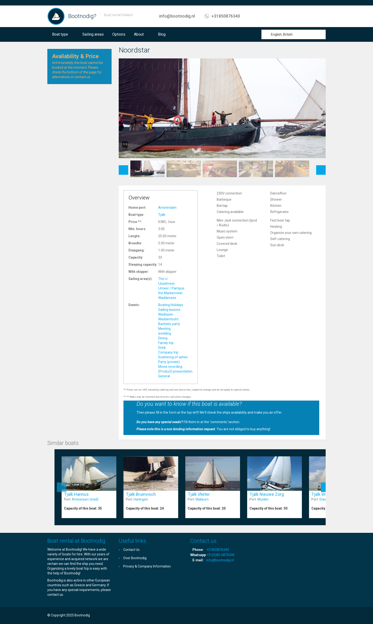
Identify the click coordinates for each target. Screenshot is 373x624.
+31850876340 (225, 16)
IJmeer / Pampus (171, 288)
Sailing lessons (169, 310)
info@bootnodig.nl (177, 16)
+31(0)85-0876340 (220, 555)
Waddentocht (168, 319)
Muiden (263, 499)
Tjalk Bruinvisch (141, 494)
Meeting (164, 329)
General (164, 376)
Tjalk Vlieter (199, 494)
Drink (162, 348)
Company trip (168, 352)
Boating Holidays (170, 305)
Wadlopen (165, 314)
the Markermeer (170, 293)
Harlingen (141, 499)
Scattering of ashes (173, 357)
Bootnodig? (82, 16)
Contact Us (131, 550)
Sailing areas (93, 34)
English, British (282, 34)
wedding (164, 333)
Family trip (166, 343)
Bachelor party (169, 324)
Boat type (60, 34)
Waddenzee (167, 298)
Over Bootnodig (135, 558)
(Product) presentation (175, 371)
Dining (162, 338)
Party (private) (169, 362)
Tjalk (161, 215)
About (139, 34)
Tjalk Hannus (76, 494)
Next (321, 167)
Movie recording (170, 367)
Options (118, 34)
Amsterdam (167, 207)
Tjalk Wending (324, 494)
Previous (123, 167)
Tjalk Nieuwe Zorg (267, 494)
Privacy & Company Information (147, 566)
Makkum (202, 499)
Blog (162, 34)
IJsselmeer (166, 283)
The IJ (162, 279)
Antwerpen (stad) (85, 499)
